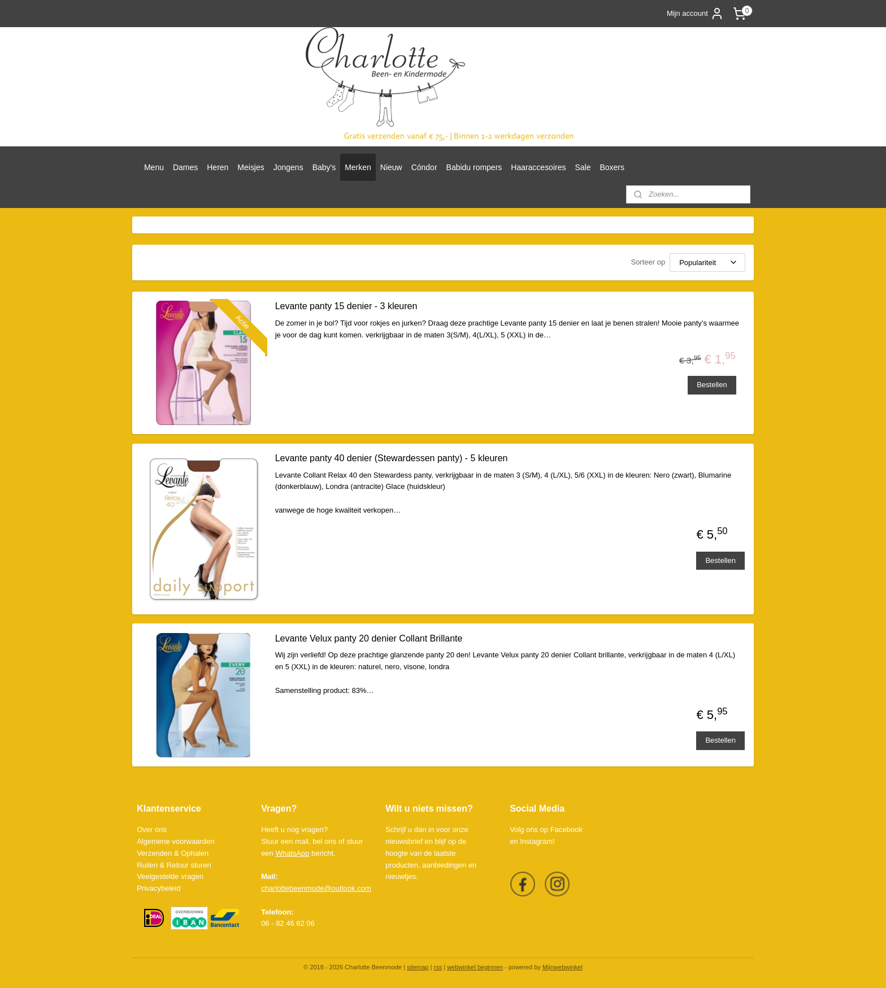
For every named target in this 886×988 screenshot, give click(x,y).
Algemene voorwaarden (175, 841)
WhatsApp (292, 853)
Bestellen (712, 384)
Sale (582, 167)
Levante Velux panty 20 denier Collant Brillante (368, 638)
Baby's (324, 167)
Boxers (612, 167)
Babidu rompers (474, 167)
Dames (185, 167)
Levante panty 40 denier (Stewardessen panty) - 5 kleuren (391, 458)
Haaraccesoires (538, 167)
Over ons (152, 829)
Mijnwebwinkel (562, 967)
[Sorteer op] (707, 262)
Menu (154, 167)
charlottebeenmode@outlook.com (316, 888)
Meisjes (250, 167)
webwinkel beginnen (475, 967)
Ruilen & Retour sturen (174, 865)
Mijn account (695, 13)
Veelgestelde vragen (170, 876)
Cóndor (424, 167)
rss (437, 967)
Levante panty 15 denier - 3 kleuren (346, 306)
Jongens (288, 167)
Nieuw (391, 167)
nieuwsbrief (404, 841)
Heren (217, 167)
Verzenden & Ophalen (173, 853)
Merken (358, 167)
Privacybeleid (158, 888)
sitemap (418, 967)
